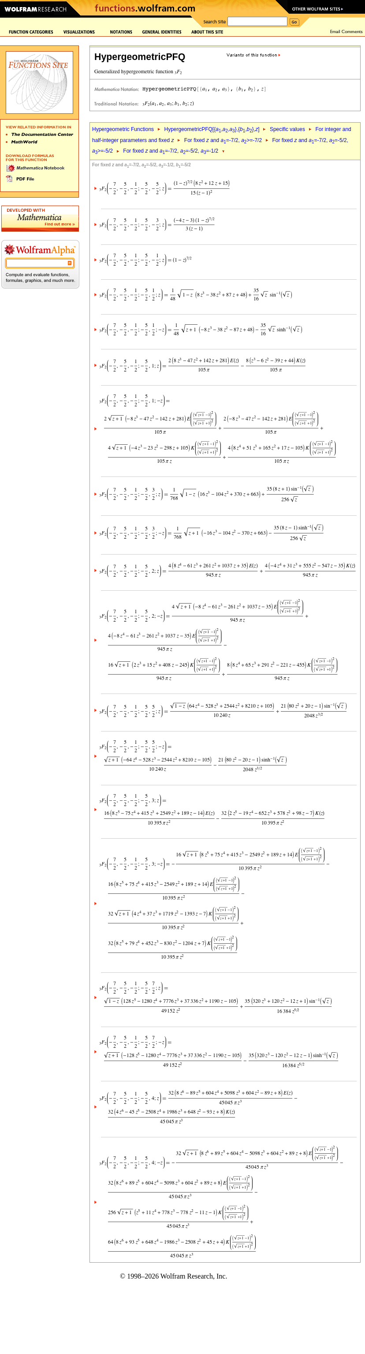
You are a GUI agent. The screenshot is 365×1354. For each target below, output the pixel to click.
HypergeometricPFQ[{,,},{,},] (211, 129)
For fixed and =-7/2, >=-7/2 (223, 140)
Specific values (287, 129)
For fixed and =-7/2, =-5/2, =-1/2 (170, 151)
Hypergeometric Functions (123, 129)
